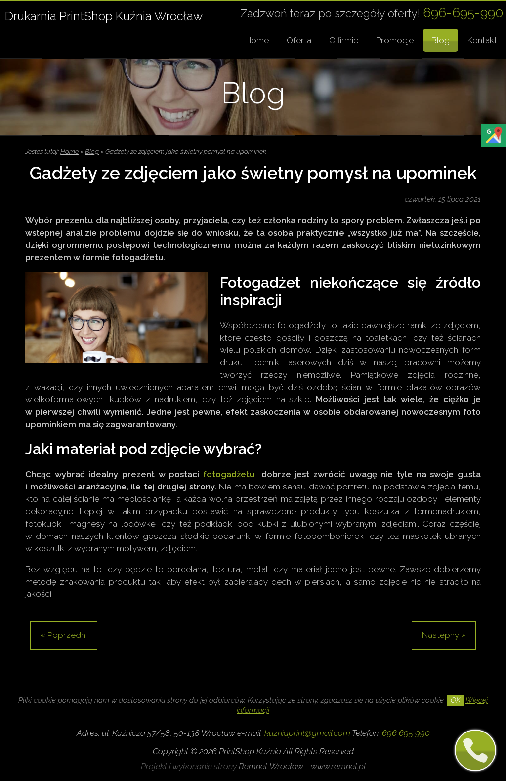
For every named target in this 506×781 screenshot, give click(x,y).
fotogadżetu (229, 474)
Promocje (395, 40)
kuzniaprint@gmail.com (307, 733)
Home (257, 40)
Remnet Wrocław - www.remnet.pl (302, 766)
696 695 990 (406, 733)
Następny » (443, 635)
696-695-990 (463, 12)
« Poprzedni (64, 635)
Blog (440, 40)
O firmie (343, 40)
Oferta (299, 40)
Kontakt (482, 40)
